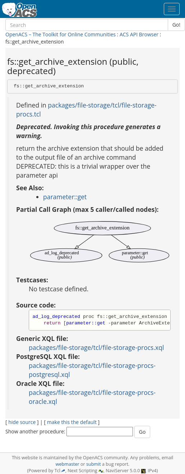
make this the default (72, 422)
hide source (22, 422)
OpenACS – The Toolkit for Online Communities (60, 34)
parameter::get (65, 196)
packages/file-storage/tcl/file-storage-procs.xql (96, 347)
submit (93, 464)
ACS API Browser (139, 34)
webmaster (67, 464)
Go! (176, 24)
